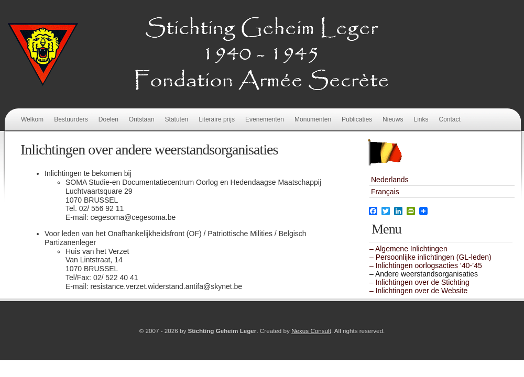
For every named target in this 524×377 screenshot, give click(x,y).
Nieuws (393, 119)
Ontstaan (142, 119)
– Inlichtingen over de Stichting (419, 282)
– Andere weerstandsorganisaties (423, 274)
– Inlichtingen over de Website (418, 290)
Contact (449, 119)
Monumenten (312, 119)
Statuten (177, 119)
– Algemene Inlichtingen (408, 249)
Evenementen (264, 119)
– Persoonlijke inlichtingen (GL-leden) (430, 257)
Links (420, 119)
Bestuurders (71, 119)
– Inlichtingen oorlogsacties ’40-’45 (425, 265)
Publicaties (357, 119)
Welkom (32, 119)
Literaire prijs (217, 119)
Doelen (108, 119)
